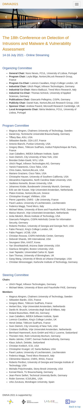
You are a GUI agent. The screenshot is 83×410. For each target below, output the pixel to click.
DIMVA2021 (10, 4)
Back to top (75, 406)
